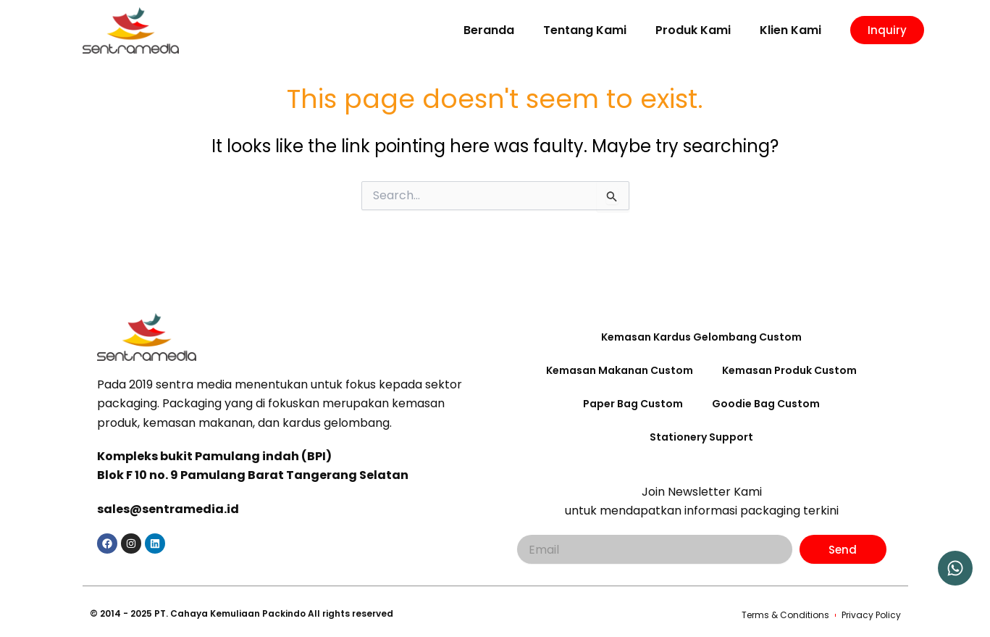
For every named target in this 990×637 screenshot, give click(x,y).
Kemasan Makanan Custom (619, 370)
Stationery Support (701, 437)
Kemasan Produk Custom (789, 370)
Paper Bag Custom (633, 403)
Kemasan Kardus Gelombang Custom (701, 337)
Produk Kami (693, 30)
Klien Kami (790, 30)
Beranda (488, 30)
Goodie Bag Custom (766, 403)
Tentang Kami (584, 30)
